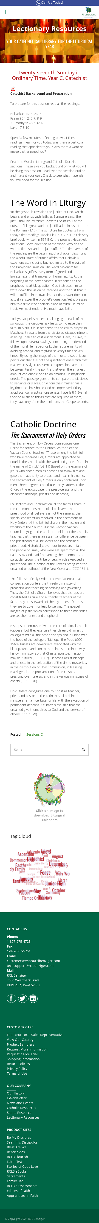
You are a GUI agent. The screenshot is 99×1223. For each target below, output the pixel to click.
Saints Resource (19, 1112)
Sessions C (34, 734)
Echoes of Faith (18, 1190)
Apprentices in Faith (22, 1195)
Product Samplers (20, 1044)
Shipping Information (23, 1059)
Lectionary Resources (23, 1117)
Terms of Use (17, 1073)
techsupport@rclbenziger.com (30, 965)
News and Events (20, 1103)
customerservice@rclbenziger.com (33, 961)
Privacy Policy (17, 1068)
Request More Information (27, 1049)
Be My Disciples (19, 1137)
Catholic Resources (21, 1108)
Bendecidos (16, 1152)
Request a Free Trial (22, 1054)
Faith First (14, 1161)
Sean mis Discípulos (22, 1142)
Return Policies (18, 1064)
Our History (16, 1093)
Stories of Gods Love (22, 1166)
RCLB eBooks (16, 1171)
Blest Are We (16, 1147)
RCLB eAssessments (22, 1186)
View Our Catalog (20, 1039)
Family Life (15, 1181)
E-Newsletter (17, 1098)
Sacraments (16, 1176)
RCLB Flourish (17, 1157)
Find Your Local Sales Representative (35, 1035)
